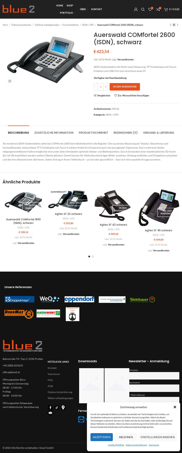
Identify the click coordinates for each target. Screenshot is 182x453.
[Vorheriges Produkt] (170, 25)
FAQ (50, 379)
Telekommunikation (21, 24)
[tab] (18, 130)
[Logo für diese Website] (19, 8)
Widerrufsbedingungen (59, 398)
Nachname (134, 382)
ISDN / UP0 (88, 24)
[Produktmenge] (100, 87)
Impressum (154, 445)
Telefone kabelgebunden (47, 24)
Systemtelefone (71, 24)
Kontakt (52, 367)
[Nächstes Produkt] (177, 25)
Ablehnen (126, 437)
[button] (175, 407)
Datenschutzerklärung (136, 445)
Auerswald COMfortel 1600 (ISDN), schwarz (23, 221)
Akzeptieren (102, 437)
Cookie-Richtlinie (116, 445)
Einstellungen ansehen (158, 437)
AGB (50, 385)
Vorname (133, 370)
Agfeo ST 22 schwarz (68, 214)
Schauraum (26, 403)
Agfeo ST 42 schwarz (113, 224)
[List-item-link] (23, 372)
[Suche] (143, 9)
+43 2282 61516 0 (13, 365)
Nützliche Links (58, 361)
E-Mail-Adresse (137, 395)
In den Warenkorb (124, 86)
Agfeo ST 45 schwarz (158, 230)
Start (5, 24)
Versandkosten (125, 59)
